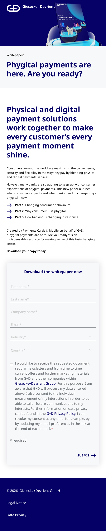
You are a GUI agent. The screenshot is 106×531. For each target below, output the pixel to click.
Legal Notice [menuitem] (16, 502)
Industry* (18, 337)
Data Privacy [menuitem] (16, 515)
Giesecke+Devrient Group (35, 383)
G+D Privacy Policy (61, 413)
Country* (18, 350)
